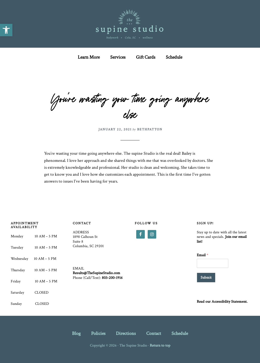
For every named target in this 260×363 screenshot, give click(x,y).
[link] (6, 30)
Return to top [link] (160, 345)
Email (202, 255)
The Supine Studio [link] (130, 24)
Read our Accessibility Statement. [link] (222, 301)
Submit (206, 277)
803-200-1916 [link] (112, 277)
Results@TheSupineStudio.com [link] (96, 273)
